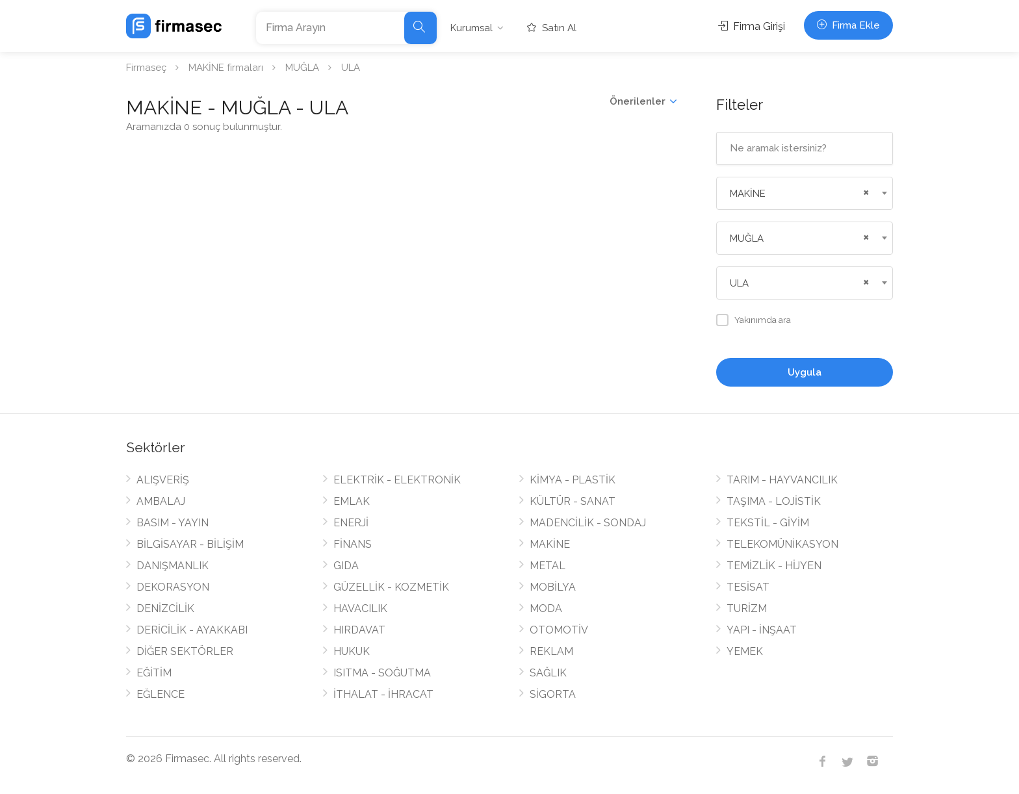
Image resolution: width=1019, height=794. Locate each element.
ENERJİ (350, 523)
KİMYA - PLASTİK (572, 480)
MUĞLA (302, 67)
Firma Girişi (751, 26)
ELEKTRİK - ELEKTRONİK (397, 480)
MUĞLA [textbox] (747, 238)
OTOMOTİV (559, 630)
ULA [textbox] (739, 283)
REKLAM (551, 651)
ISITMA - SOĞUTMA (382, 673)
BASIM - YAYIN (172, 523)
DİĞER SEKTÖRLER (184, 651)
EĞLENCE (160, 694)
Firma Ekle (848, 25)
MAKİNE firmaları (225, 67)
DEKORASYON (172, 587)
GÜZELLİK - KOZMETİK (391, 587)
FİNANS (352, 544)
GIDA (346, 565)
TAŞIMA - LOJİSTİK (774, 501)
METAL (547, 565)
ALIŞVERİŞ (162, 480)
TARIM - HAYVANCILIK (782, 480)
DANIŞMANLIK (172, 565)
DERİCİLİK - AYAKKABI (192, 630)
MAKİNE (550, 544)
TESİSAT (748, 587)
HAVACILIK (360, 608)
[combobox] (805, 193)
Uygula (804, 372)
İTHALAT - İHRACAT (383, 694)
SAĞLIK (548, 673)
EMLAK (351, 501)
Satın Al (551, 28)
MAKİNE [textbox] (748, 193)
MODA (546, 608)
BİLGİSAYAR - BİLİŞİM (190, 544)
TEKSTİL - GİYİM (768, 523)
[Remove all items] (864, 191)
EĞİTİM (154, 673)
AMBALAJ (160, 501)
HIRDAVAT (359, 630)
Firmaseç (146, 67)
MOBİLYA (553, 587)
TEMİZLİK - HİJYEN (774, 565)
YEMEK (745, 651)
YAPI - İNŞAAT (762, 630)
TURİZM (747, 608)
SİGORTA (553, 694)
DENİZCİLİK (165, 608)
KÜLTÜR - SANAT (572, 501)
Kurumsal (471, 28)
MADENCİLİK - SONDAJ (588, 523)
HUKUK (351, 651)
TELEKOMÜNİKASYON (782, 544)
